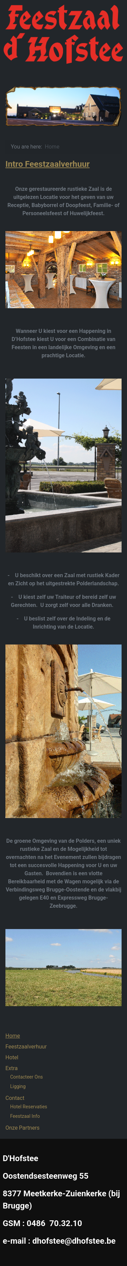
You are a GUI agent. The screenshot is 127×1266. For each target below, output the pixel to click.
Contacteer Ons (26, 1077)
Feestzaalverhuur (26, 1046)
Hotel (11, 1057)
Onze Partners (22, 1128)
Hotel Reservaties (28, 1106)
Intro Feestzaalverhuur (47, 164)
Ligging (18, 1086)
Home (12, 1036)
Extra (11, 1068)
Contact (14, 1098)
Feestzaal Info (25, 1116)
